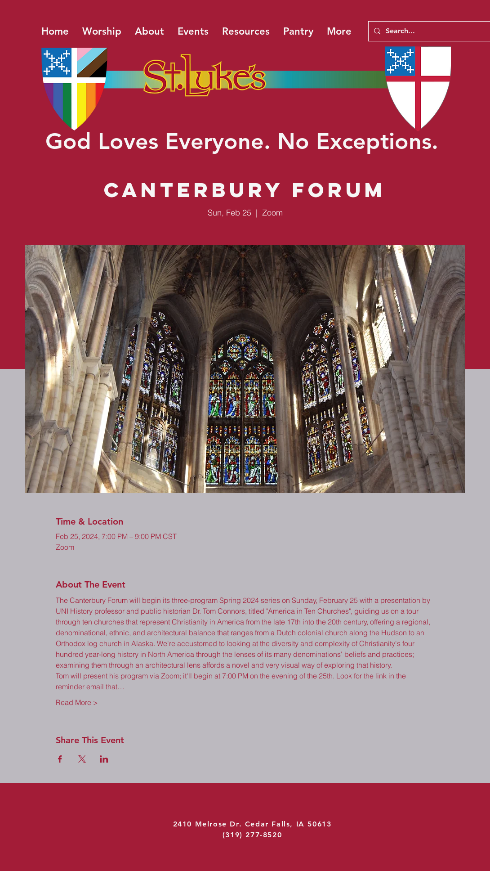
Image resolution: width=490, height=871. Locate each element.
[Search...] (436, 31)
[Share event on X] (82, 759)
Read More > (77, 702)
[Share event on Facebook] (60, 759)
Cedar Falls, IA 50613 (288, 824)
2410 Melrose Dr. (209, 824)
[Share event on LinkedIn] (104, 759)
